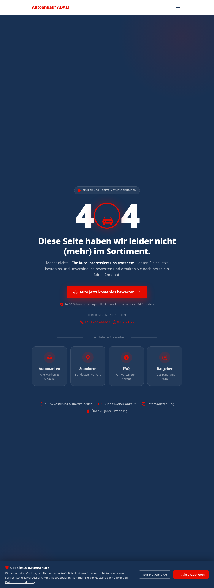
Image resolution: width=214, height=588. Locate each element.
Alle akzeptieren (191, 574)
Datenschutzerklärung (20, 582)
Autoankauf (51, 7)
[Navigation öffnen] (178, 7)
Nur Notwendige (155, 574)
